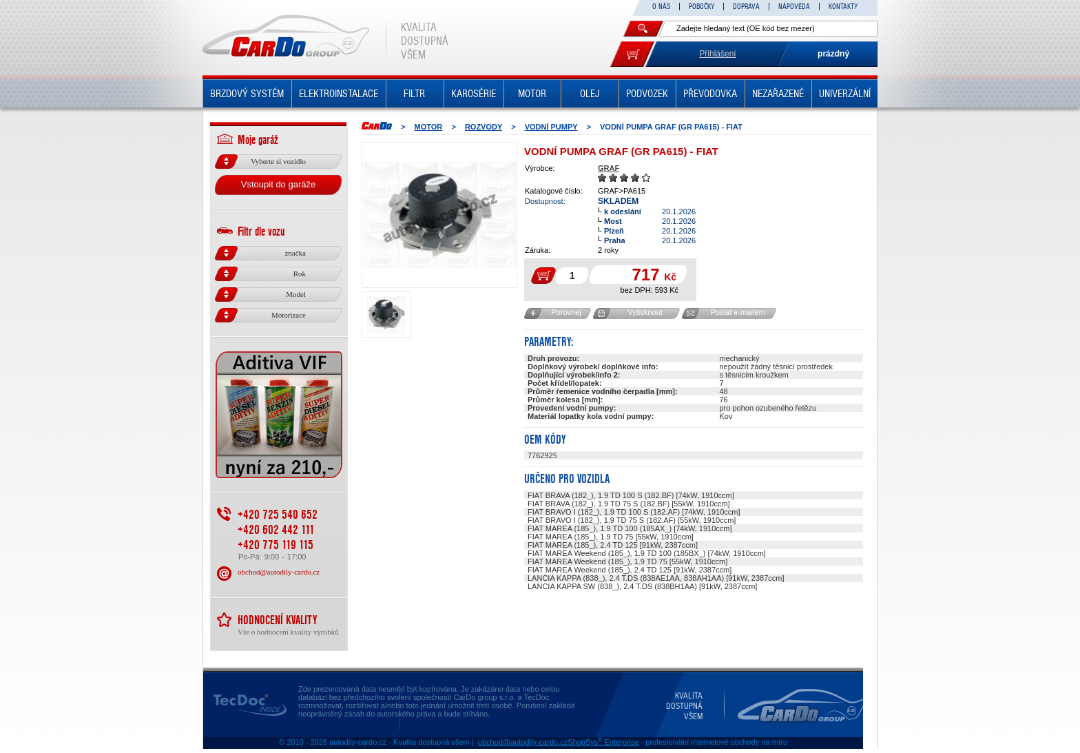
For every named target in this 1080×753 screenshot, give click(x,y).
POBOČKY (701, 6)
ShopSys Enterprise (603, 742)
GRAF (608, 168)
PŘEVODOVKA (710, 93)
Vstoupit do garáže (278, 184)
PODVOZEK (647, 93)
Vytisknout (644, 312)
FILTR (414, 93)
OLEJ (589, 93)
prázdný (833, 54)
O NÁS (661, 6)
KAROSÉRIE (473, 93)
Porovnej (566, 312)
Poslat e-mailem (738, 312)
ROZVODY (483, 127)
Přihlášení (717, 54)
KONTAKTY (843, 6)
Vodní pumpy (551, 127)
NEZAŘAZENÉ (778, 93)
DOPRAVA (746, 6)
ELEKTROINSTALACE (338, 93)
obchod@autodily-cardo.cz (279, 572)
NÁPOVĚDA (794, 6)
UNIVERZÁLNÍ (845, 93)
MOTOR (532, 93)
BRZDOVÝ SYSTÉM (247, 93)
